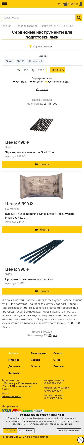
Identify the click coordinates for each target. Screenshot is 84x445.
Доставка (14, 366)
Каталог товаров (26, 25)
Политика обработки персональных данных (50, 424)
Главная (6, 25)
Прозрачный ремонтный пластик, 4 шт (29, 279)
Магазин (13, 359)
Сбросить (42, 89)
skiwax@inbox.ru (11, 396)
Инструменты (51, 25)
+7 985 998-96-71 (53, 383)
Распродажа (39, 353)
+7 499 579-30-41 (53, 390)
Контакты (14, 373)
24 (45, 103)
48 (50, 103)
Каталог (13, 353)
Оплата (35, 366)
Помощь (58, 366)
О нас (56, 359)
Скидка (57, 353)
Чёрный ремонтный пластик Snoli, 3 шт (29, 152)
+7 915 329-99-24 (53, 398)
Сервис (35, 359)
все (55, 103)
